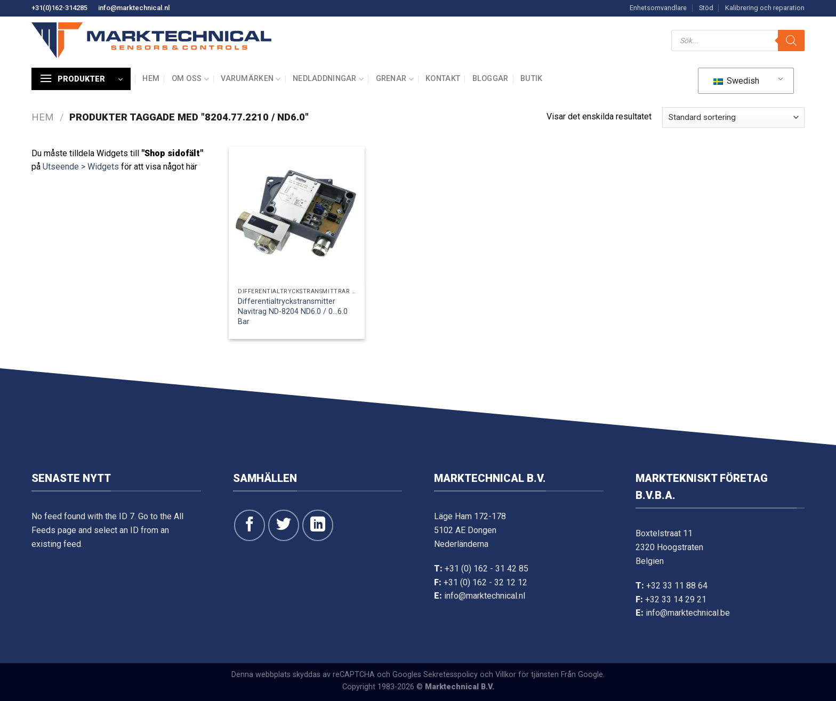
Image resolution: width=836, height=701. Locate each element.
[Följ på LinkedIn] (317, 525)
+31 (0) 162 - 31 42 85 (486, 568)
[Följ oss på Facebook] (249, 525)
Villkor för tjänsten (527, 674)
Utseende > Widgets (81, 167)
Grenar (395, 79)
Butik (531, 78)
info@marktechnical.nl (134, 8)
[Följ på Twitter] (283, 525)
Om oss (190, 79)
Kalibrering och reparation (765, 8)
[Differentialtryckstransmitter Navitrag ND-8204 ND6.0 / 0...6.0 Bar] (297, 215)
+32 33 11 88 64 (677, 586)
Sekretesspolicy (450, 674)
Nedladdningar (328, 79)
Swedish (736, 81)
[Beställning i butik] (733, 117)
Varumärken (250, 79)
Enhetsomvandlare (658, 8)
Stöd (706, 8)
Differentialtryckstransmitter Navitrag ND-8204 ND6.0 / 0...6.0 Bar (293, 311)
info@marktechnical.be (688, 613)
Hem (150, 78)
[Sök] (791, 40)
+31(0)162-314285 (59, 8)
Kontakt (442, 78)
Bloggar (490, 78)
